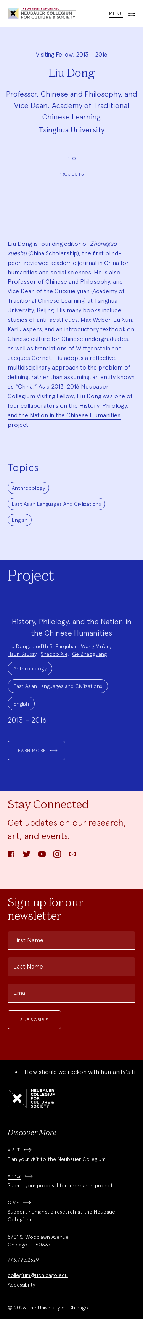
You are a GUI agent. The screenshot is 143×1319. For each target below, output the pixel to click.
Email (20, 992)
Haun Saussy (22, 654)
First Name (28, 940)
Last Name (28, 966)
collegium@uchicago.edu (38, 1275)
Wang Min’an (95, 646)
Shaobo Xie (54, 654)
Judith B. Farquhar (54, 646)
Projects (72, 174)
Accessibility (21, 1285)
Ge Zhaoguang (89, 654)
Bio (71, 158)
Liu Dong (18, 646)
